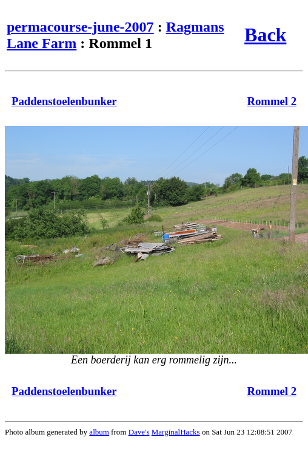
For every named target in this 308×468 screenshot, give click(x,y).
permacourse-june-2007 (80, 27)
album (99, 431)
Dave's (139, 431)
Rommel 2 (271, 101)
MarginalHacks (176, 431)
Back (265, 35)
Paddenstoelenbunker (64, 101)
